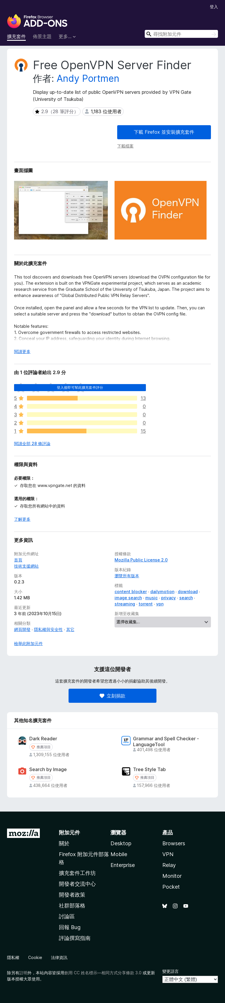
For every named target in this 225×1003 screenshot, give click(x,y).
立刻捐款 (112, 696)
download (188, 591)
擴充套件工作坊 (77, 873)
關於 (64, 843)
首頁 (18, 559)
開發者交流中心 (77, 884)
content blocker (131, 591)
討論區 (67, 916)
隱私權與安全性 (48, 629)
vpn (159, 603)
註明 (23, 972)
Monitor (172, 876)
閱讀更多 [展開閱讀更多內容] (22, 351)
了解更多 (22, 519)
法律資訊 (59, 957)
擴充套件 (16, 36)
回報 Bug (70, 927)
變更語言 (170, 971)
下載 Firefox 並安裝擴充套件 (164, 132)
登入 (214, 6)
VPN (167, 854)
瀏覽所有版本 (127, 575)
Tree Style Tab (149, 769)
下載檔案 (125, 145)
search (186, 597)
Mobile (118, 854)
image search (128, 597)
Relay (169, 865)
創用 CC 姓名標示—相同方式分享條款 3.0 (103, 972)
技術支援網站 (26, 566)
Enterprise (122, 865)
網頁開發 (22, 629)
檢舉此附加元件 (28, 643)
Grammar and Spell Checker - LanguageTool (166, 741)
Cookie (35, 957)
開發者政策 (72, 895)
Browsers (173, 843)
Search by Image (48, 769)
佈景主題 (42, 36)
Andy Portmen (88, 78)
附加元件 (69, 832)
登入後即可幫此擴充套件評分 (80, 387)
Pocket (171, 887)
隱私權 (13, 957)
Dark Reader (43, 738)
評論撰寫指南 (75, 938)
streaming (125, 603)
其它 (70, 629)
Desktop (120, 843)
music (151, 597)
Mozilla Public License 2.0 (141, 559)
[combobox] (181, 34)
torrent (146, 603)
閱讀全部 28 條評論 (32, 443)
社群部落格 (72, 905)
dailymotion (162, 591)
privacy (168, 597)
